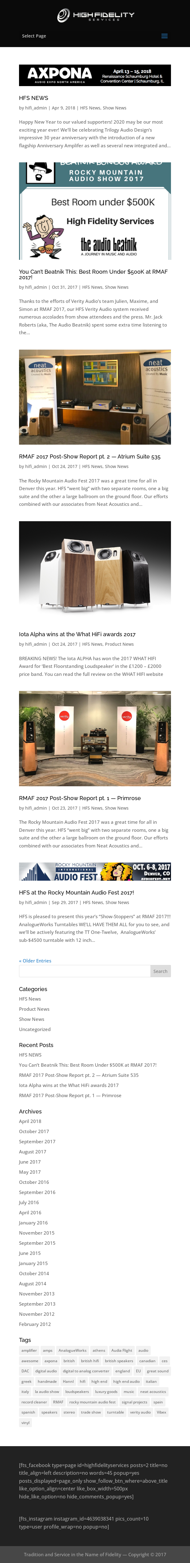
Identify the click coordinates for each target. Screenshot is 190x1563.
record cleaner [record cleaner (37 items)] (34, 1402)
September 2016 (37, 1192)
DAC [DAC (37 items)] (25, 1371)
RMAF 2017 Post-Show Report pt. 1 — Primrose (80, 798)
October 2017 (34, 1131)
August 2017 (32, 1151)
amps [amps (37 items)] (47, 1350)
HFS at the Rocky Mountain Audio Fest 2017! (76, 892)
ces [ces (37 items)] (165, 1360)
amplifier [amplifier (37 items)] (29, 1350)
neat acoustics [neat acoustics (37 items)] (153, 1391)
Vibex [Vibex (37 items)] (161, 1412)
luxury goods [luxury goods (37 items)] (106, 1391)
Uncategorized (35, 1029)
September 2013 (37, 1304)
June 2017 (30, 1162)
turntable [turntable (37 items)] (115, 1412)
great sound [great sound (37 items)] (158, 1371)
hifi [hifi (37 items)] (82, 1381)
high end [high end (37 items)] (99, 1381)
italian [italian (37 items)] (151, 1381)
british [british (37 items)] (69, 1360)
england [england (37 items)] (122, 1371)
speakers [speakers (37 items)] (49, 1412)
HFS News (90, 108)
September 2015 (37, 1243)
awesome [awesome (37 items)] (29, 1360)
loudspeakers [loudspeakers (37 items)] (77, 1391)
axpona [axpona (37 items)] (51, 1360)
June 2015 (30, 1253)
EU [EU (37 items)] (138, 1371)
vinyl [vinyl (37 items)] (25, 1422)
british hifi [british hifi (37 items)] (90, 1360)
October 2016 (34, 1182)
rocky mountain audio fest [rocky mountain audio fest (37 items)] (92, 1402)
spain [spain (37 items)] (158, 1402)
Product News (119, 644)
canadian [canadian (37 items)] (147, 1360)
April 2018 (30, 1121)
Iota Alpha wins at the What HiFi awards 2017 (77, 634)
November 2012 (37, 1314)
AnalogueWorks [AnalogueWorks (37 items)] (73, 1350)
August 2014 (32, 1283)
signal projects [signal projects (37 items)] (134, 1402)
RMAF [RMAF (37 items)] (58, 1402)
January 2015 (33, 1263)
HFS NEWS (33, 98)
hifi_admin (36, 108)
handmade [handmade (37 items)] (47, 1381)
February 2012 (35, 1324)
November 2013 (37, 1294)
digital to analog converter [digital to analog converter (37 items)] (86, 1371)
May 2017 (30, 1172)
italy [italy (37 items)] (25, 1391)
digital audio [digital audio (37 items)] (46, 1371)
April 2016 (30, 1212)
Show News (114, 108)
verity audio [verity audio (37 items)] (140, 1412)
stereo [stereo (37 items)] (69, 1412)
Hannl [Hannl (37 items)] (68, 1381)
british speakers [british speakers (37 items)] (119, 1360)
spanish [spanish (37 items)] (28, 1412)
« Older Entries (35, 961)
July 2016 (29, 1202)
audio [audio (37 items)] (143, 1350)
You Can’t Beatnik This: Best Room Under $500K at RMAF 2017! (93, 274)
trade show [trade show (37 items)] (91, 1412)
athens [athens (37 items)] (99, 1350)
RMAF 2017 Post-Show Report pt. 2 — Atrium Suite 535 (90, 456)
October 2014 (34, 1273)
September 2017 (37, 1141)
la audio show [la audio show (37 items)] (47, 1391)
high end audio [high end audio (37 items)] (126, 1381)
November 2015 (37, 1233)
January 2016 (33, 1223)
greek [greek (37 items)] (26, 1381)
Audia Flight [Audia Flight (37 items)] (121, 1350)
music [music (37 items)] (129, 1391)
